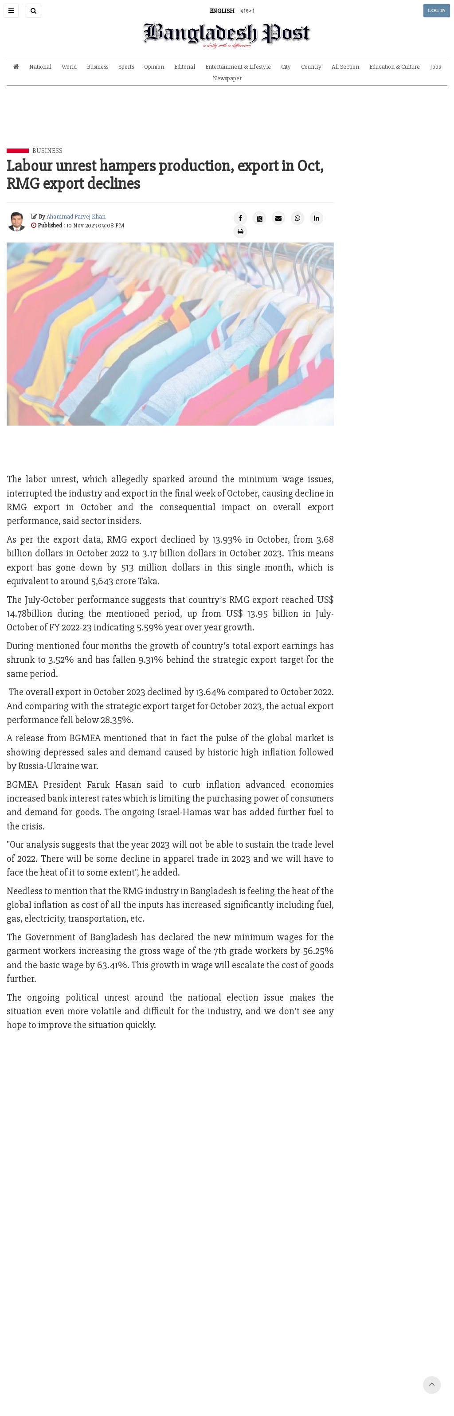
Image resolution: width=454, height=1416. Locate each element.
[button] (11, 11)
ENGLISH (222, 11)
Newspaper (227, 78)
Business (97, 66)
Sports (126, 66)
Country (311, 66)
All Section (345, 66)
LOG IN (437, 10)
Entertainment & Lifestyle (238, 66)
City (286, 66)
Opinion (154, 66)
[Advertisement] (227, 124)
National (40, 66)
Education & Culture (394, 66)
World (69, 66)
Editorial (184, 66)
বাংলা (247, 11)
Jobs (435, 66)
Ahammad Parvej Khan (76, 216)
